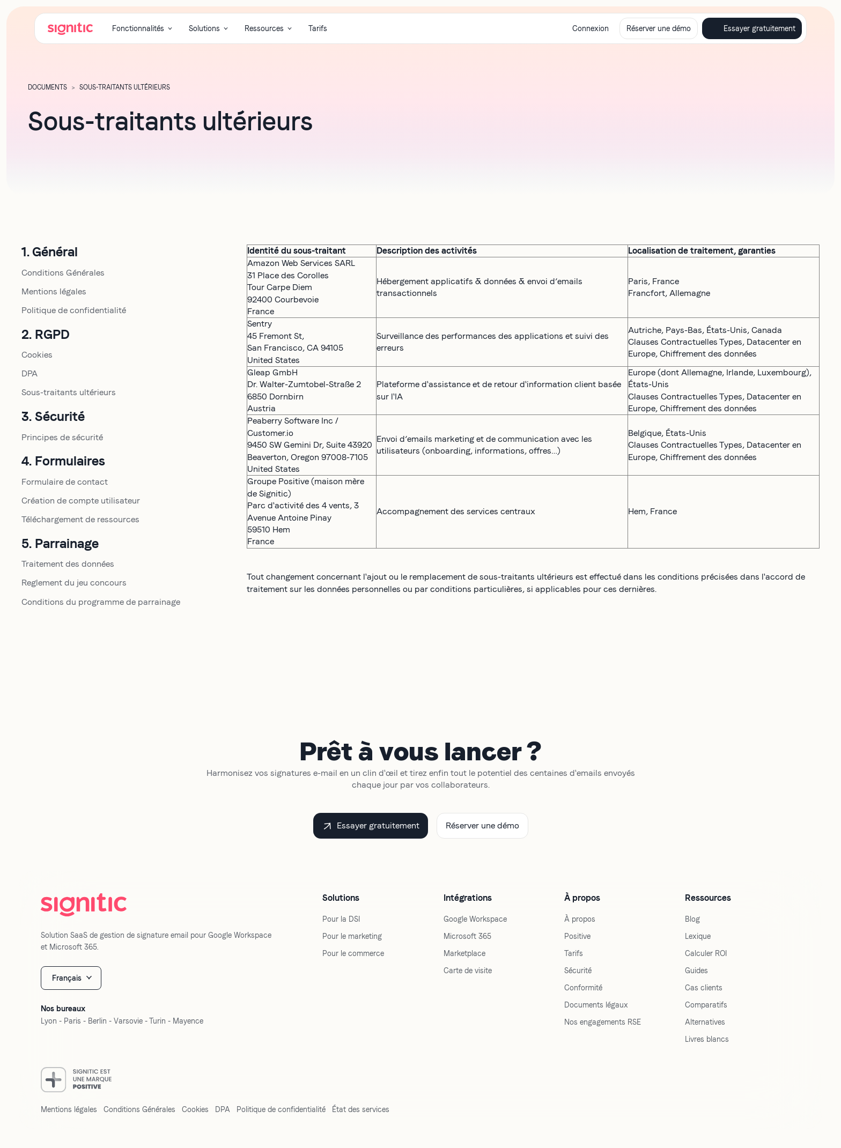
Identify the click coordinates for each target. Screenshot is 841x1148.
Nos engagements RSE (602, 1022)
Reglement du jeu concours (74, 582)
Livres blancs (707, 1039)
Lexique (698, 936)
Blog (692, 919)
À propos (579, 919)
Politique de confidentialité (73, 310)
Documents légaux (596, 1005)
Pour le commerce (353, 953)
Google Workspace (475, 919)
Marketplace (464, 953)
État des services (360, 1109)
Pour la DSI (341, 919)
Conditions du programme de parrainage (100, 602)
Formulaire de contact (64, 482)
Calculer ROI (706, 953)
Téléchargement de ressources (80, 519)
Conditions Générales (63, 273)
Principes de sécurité (62, 437)
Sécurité (578, 970)
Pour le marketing (352, 936)
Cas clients (703, 987)
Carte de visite (468, 970)
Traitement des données (67, 564)
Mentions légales (53, 291)
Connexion (590, 28)
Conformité (583, 987)
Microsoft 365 (467, 936)
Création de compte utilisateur (80, 500)
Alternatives (705, 1022)
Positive (577, 936)
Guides (696, 970)
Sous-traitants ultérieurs (68, 392)
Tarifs (317, 28)
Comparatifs (706, 1005)
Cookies (37, 355)
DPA (29, 373)
